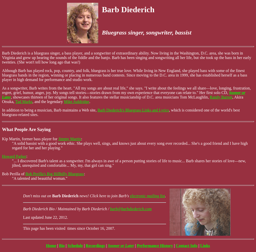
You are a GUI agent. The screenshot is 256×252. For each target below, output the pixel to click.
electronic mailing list (147, 196)
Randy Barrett (221, 97)
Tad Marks (23, 102)
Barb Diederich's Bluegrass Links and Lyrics (133, 110)
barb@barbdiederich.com (131, 209)
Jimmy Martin (69, 139)
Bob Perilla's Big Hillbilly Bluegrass (55, 174)
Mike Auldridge (76, 102)
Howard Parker (14, 156)
